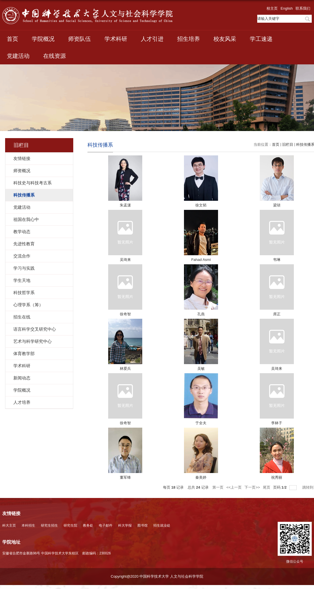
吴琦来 (125, 259)
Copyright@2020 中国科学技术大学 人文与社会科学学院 (157, 576)
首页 (12, 39)
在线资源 (54, 56)
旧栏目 (287, 144)
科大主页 (9, 525)
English (286, 8)
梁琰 (276, 205)
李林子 (276, 423)
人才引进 (152, 39)
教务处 (88, 525)
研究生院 (70, 525)
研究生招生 (49, 525)
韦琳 (276, 259)
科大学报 (125, 525)
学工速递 (261, 39)
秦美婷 (200, 477)
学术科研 (115, 39)
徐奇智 (125, 314)
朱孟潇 (125, 205)
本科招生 (28, 525)
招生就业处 (161, 525)
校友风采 (224, 39)
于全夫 (200, 423)
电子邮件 (105, 525)
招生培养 (188, 39)
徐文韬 (200, 205)
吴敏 (201, 368)
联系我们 (303, 8)
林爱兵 (125, 368)
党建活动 (18, 56)
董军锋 (125, 477)
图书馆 (142, 525)
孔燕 (201, 314)
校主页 (272, 8)
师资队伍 (79, 39)
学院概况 (43, 39)
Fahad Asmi (201, 259)
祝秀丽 (276, 477)
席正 (276, 314)
